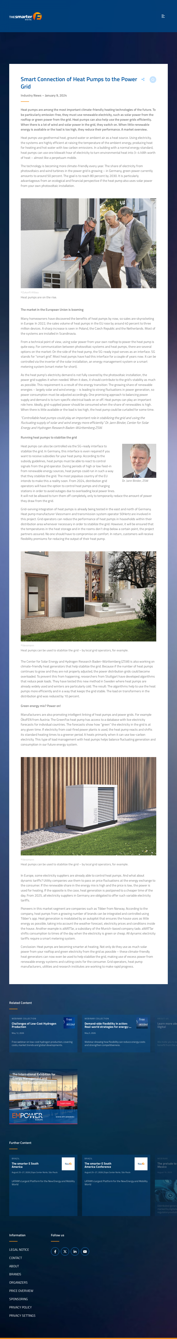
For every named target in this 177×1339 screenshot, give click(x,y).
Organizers (18, 1282)
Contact (15, 1257)
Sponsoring (18, 1299)
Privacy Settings (22, 1315)
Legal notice (19, 1249)
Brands (15, 1274)
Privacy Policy (20, 1307)
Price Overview (21, 1290)
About (14, 1265)
